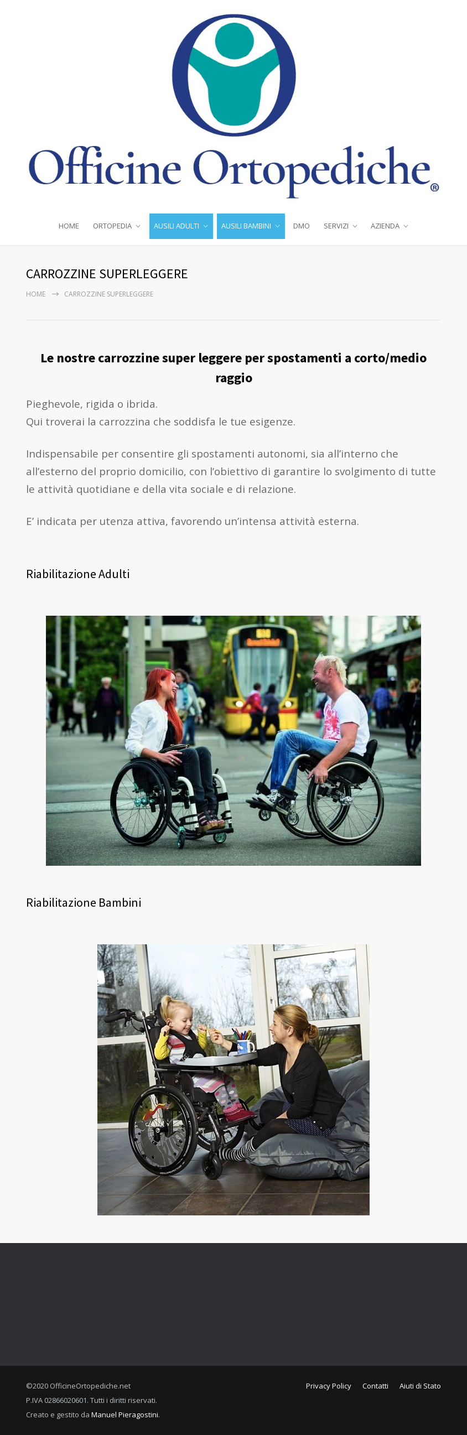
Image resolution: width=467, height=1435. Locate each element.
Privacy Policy (328, 1386)
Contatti (375, 1386)
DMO (301, 226)
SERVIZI (336, 226)
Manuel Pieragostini (124, 1415)
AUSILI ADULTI (176, 226)
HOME (69, 226)
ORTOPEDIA (112, 226)
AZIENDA (385, 226)
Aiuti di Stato (420, 1386)
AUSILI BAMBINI (246, 226)
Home (35, 294)
